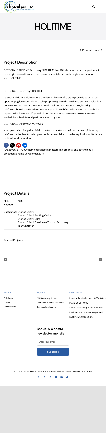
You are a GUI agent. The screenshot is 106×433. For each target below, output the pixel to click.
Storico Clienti (26, 212)
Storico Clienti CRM (29, 218)
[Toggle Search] (93, 6)
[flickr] (24, 145)
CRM (20, 201)
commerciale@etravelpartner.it (89, 312)
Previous (87, 50)
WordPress (87, 371)
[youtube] (18, 145)
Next (97, 50)
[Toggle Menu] (100, 7)
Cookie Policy (10, 306)
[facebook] (6, 145)
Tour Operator (26, 225)
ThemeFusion (50, 371)
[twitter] (12, 145)
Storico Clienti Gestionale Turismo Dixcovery (43, 222)
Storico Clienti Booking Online (34, 215)
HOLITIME (15, 78)
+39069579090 (97, 307)
